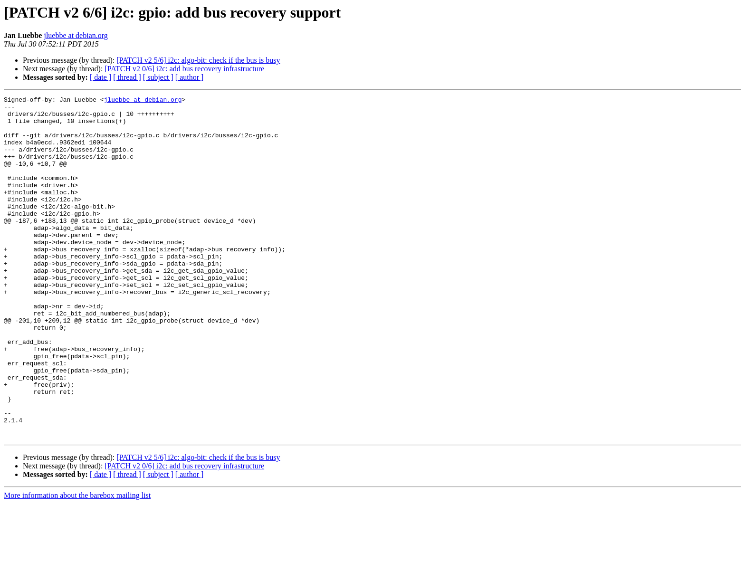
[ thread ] (127, 77)
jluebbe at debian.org (75, 35)
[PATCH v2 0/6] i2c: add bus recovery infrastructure (184, 69)
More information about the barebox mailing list (77, 564)
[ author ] (189, 77)
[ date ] (100, 77)
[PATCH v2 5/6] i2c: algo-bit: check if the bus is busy (198, 60)
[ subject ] (158, 77)
